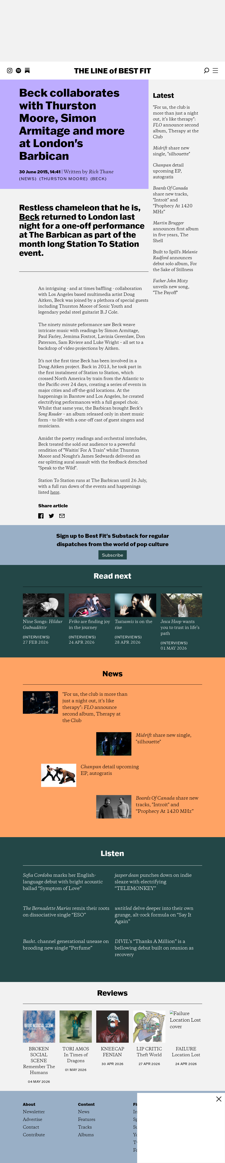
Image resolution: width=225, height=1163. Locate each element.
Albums (86, 1135)
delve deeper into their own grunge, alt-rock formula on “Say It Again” (154, 915)
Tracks (85, 1127)
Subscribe (112, 555)
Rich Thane (101, 172)
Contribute (34, 1135)
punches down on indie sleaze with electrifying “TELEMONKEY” (153, 882)
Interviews (36, 637)
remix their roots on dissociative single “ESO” (66, 911)
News (28, 178)
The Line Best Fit (112, 70)
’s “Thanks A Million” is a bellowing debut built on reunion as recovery (154, 948)
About (29, 1104)
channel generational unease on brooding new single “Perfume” (66, 945)
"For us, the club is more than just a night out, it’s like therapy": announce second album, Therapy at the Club (176, 122)
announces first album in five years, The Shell (176, 232)
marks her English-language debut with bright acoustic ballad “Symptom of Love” (63, 882)
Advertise (32, 1120)
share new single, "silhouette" (171, 151)
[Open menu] (215, 70)
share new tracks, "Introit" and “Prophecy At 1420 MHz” (172, 200)
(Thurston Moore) (63, 179)
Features (86, 1120)
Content (86, 1104)
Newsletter (34, 1112)
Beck (29, 216)
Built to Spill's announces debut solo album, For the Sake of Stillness (175, 261)
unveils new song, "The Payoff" (171, 287)
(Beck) (99, 179)
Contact (31, 1127)
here (54, 492)
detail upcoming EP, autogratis (168, 171)
